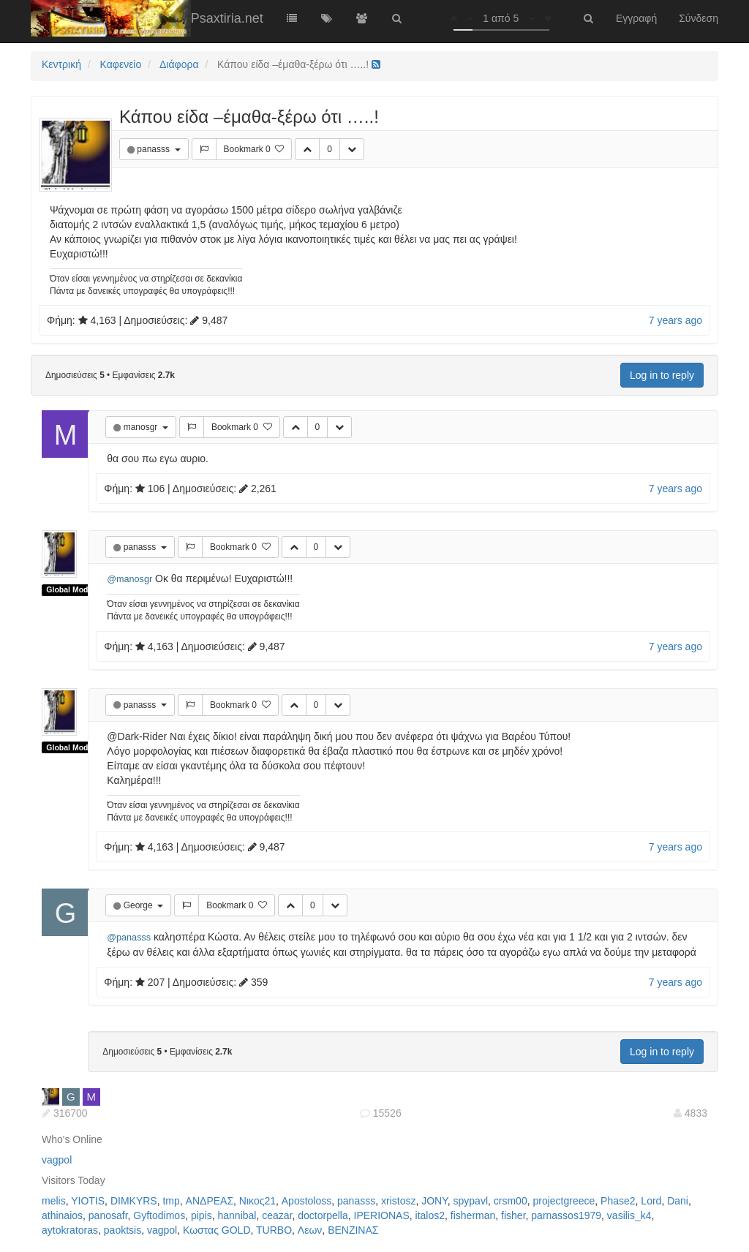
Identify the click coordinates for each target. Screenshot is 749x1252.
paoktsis (122, 1230)
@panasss (129, 937)
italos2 (430, 1215)
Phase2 (618, 1201)
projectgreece (563, 1201)
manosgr (142, 427)
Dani (677, 1201)
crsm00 (510, 1201)
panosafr (108, 1215)
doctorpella (323, 1215)
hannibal (237, 1215)
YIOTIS (88, 1201)
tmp (170, 1201)
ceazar (277, 1215)
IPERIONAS (382, 1215)
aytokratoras (70, 1230)
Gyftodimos (159, 1215)
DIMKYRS (133, 1201)
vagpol (57, 1160)
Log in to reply (662, 375)
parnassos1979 (566, 1215)
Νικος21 (257, 1201)
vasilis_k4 (629, 1215)
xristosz (398, 1201)
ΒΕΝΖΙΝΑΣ (353, 1230)
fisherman (473, 1215)
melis (54, 1201)
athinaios (62, 1215)
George (139, 905)
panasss (154, 149)
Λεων (310, 1230)
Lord (651, 1201)
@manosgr (129, 579)
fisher (513, 1215)
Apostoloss (306, 1201)
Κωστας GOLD (216, 1230)
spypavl (470, 1201)
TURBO (274, 1230)
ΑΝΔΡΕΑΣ (209, 1201)
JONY (434, 1201)
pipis (201, 1215)
